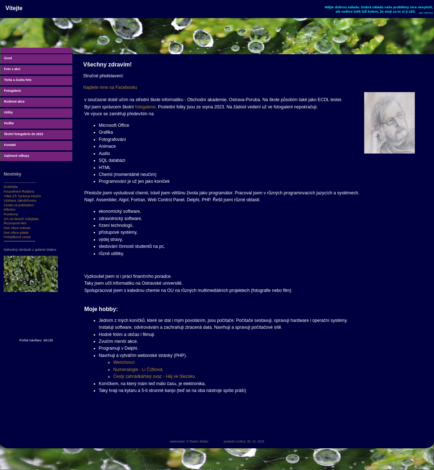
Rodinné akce (14, 101)
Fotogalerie (12, 90)
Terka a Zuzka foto (17, 80)
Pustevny (11, 214)
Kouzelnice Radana (19, 191)
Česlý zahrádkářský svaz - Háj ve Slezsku (154, 376)
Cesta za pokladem (19, 205)
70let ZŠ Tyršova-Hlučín (22, 196)
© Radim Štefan (197, 441)
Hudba (9, 123)
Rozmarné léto (15, 223)
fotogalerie (145, 106)
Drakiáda (11, 187)
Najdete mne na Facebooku (110, 87)
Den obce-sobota (17, 228)
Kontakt (10, 145)
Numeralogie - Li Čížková (137, 369)
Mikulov (10, 209)
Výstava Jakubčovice (20, 200)
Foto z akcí (12, 69)
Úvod (8, 58)
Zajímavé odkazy (16, 156)
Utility (8, 112)
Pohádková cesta (17, 237)
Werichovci (124, 362)
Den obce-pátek (16, 232)
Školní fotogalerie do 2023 (23, 134)
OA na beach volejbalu (21, 219)
